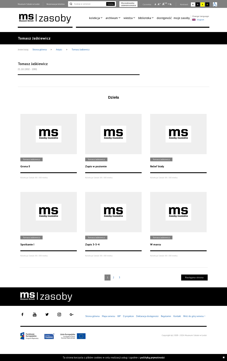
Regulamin (166, 316)
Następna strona (194, 277)
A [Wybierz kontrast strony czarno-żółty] (207, 4)
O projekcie (128, 316)
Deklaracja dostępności (147, 316)
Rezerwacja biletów (56, 4)
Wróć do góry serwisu (194, 316)
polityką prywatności (152, 357)
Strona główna (40, 49)
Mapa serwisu (108, 316)
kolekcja (94, 18)
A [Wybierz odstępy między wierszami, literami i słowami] (171, 4)
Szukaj (110, 4)
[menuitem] (96, 18)
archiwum (112, 18)
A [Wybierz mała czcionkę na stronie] (155, 4)
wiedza (128, 18)
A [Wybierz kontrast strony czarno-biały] (197, 4)
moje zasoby (182, 18)
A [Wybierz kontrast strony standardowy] (192, 4)
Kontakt (177, 316)
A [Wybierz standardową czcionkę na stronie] (159, 4)
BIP (119, 316)
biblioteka (144, 18)
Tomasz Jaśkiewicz (80, 49)
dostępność (164, 18)
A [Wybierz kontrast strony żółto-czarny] (202, 4)
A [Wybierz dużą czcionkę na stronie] (164, 4)
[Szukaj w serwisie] (87, 4)
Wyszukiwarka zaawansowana (128, 4)
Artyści (59, 49)
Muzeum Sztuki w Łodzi (29, 4)
